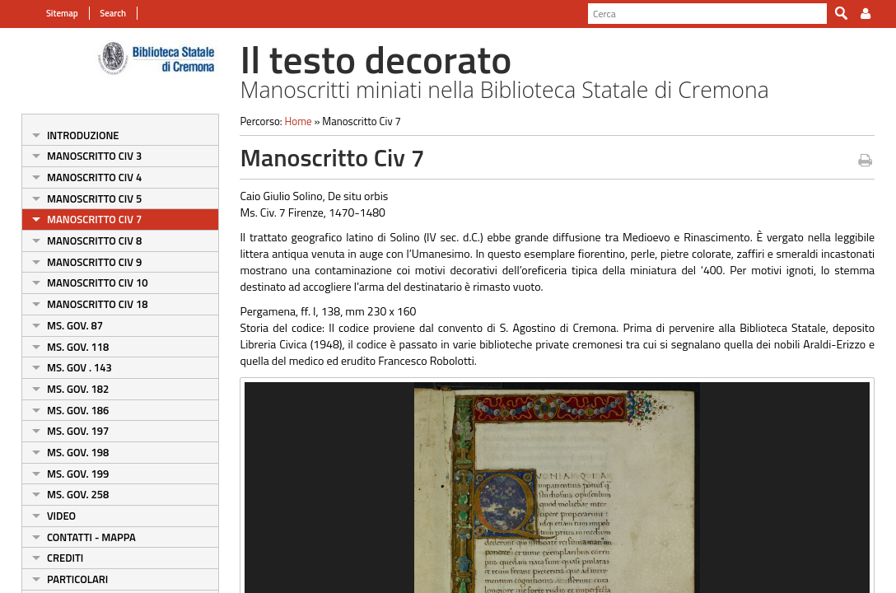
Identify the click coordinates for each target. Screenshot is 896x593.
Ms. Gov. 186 (69, 410)
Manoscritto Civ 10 (88, 282)
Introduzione (74, 135)
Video (52, 515)
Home (293, 121)
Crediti (56, 557)
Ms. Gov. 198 (69, 452)
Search (103, 13)
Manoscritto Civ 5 (85, 198)
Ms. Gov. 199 (69, 473)
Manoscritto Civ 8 (85, 240)
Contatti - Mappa (82, 537)
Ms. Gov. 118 (69, 347)
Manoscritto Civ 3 (85, 155)
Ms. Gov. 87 (66, 325)
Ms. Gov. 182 (69, 389)
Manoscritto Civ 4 (85, 177)
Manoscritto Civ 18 (88, 304)
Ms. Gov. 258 (69, 494)
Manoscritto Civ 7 (85, 219)
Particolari (68, 579)
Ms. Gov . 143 (70, 367)
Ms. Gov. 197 (69, 431)
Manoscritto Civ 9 (85, 262)
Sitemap (53, 13)
